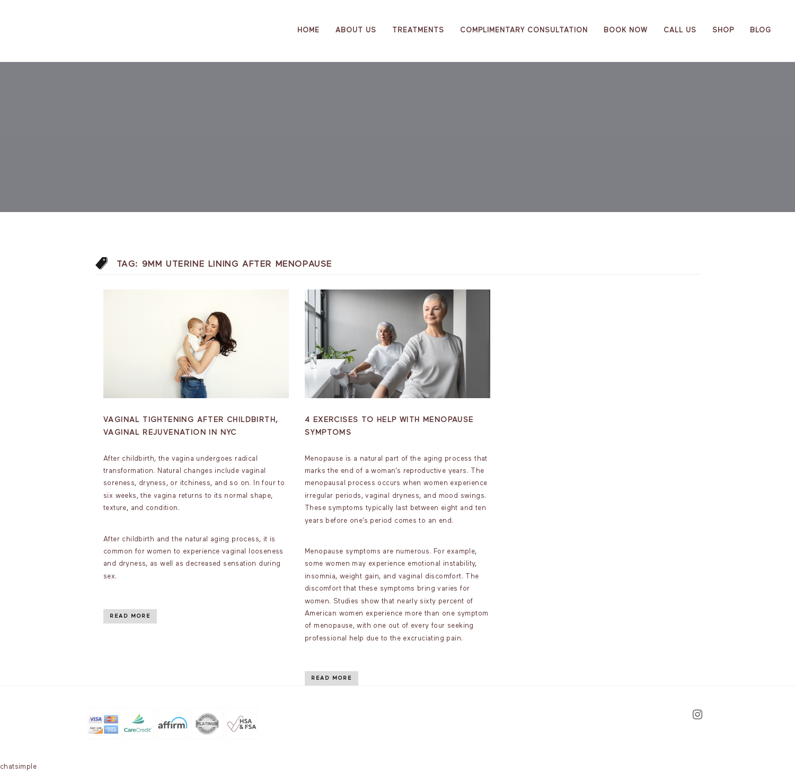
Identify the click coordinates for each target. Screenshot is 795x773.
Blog (760, 30)
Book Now (626, 30)
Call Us (680, 30)
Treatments (418, 30)
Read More (130, 616)
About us (355, 30)
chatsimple (18, 766)
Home (308, 30)
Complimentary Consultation (524, 30)
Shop (723, 30)
